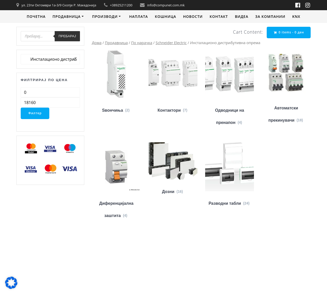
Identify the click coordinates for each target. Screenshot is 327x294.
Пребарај (67, 36)
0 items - (289, 32)
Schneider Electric (171, 42)
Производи (105, 16)
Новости (193, 16)
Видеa (241, 16)
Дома (97, 42)
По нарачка (141, 42)
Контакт (219, 16)
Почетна (36, 16)
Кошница (165, 16)
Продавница (66, 16)
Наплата (138, 16)
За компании (270, 16)
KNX (296, 16)
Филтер (35, 113)
